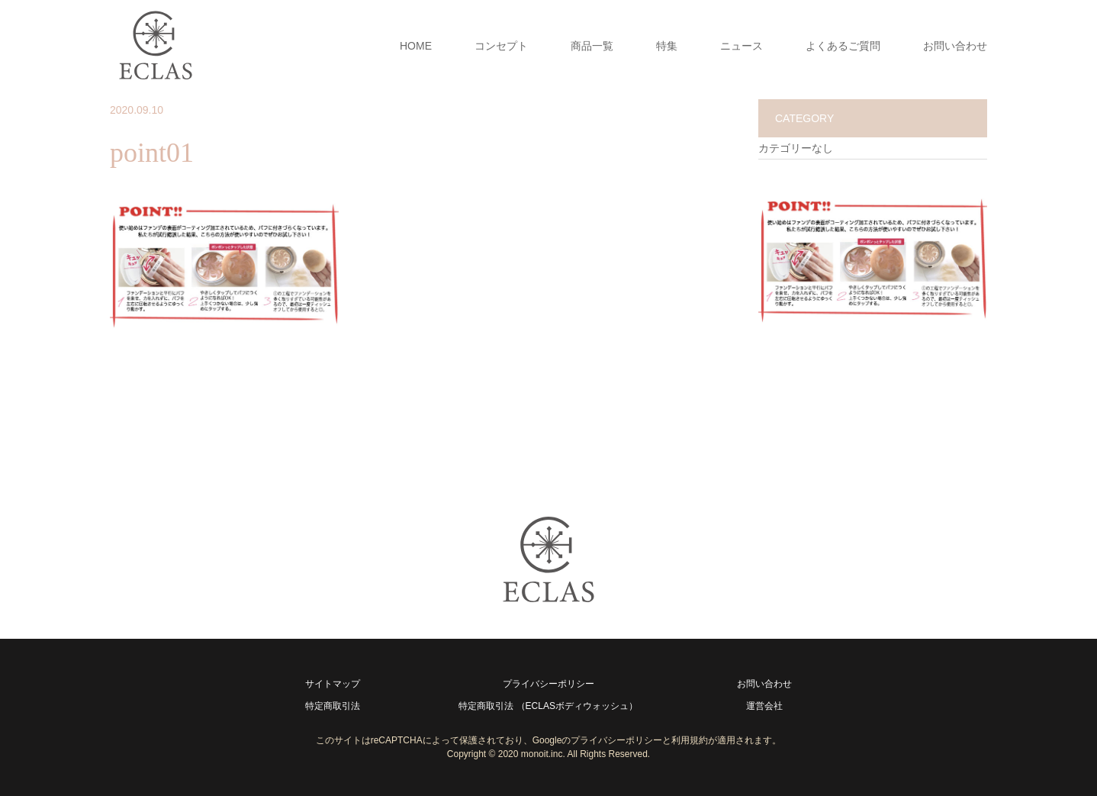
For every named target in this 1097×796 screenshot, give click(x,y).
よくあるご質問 (843, 46)
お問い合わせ (955, 46)
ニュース (741, 46)
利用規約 (689, 740)
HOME (416, 46)
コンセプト (501, 46)
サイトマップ (332, 683)
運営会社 (764, 706)
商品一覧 (592, 46)
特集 (666, 46)
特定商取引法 (332, 706)
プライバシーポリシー (548, 683)
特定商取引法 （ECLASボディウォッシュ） (548, 706)
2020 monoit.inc (530, 754)
